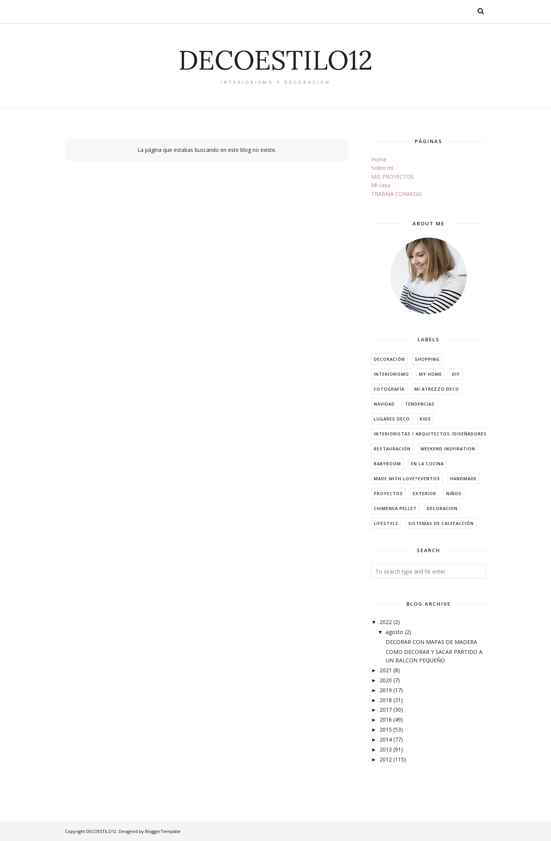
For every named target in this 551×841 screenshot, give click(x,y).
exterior (424, 493)
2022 (386, 622)
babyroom (387, 463)
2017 (386, 709)
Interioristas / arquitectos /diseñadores (430, 434)
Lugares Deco (392, 419)
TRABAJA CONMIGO (396, 193)
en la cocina (427, 463)
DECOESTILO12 (275, 60)
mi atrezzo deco (436, 389)
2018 (386, 700)
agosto (394, 632)
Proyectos (388, 493)
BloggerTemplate (163, 831)
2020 (386, 680)
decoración (389, 359)
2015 (386, 729)
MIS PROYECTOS (392, 176)
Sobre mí (382, 167)
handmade (463, 478)
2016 (386, 719)
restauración (392, 448)
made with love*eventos (407, 478)
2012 (386, 759)
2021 (386, 670)
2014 (386, 739)
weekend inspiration (448, 448)
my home (430, 374)
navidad (384, 404)
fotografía (389, 389)
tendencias (420, 404)
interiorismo (391, 374)
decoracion (442, 508)
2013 (386, 749)
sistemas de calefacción (441, 523)
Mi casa (380, 185)
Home (378, 159)
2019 (386, 690)
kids (425, 419)
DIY (456, 374)
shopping (427, 359)
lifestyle (386, 523)
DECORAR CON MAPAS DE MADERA (431, 641)
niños (453, 493)
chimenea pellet (395, 508)
